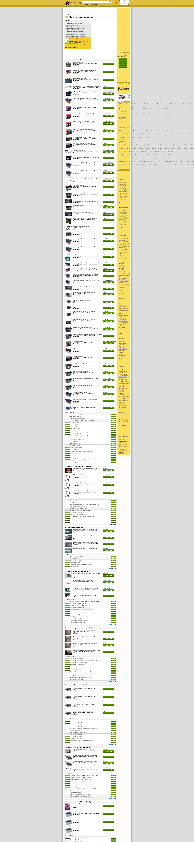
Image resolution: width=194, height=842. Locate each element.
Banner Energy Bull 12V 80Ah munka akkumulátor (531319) (86, 238)
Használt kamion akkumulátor (122, 341)
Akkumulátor (70, 14)
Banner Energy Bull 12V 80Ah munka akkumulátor (84, 246)
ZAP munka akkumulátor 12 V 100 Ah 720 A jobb (84, 106)
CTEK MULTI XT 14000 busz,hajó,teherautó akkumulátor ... (86, 406)
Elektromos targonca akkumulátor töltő (75, 28)
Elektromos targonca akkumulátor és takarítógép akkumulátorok (84, 660)
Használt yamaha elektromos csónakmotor (124, 325)
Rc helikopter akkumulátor (121, 411)
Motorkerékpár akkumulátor (122, 331)
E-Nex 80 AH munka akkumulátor (80, 363)
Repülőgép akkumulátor (124, 409)
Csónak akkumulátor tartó (124, 273)
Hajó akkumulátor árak (78, 62)
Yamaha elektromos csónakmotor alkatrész (123, 322)
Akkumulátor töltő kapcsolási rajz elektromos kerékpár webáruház (84, 728)
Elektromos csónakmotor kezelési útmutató (79, 521)
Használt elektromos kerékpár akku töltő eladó (80, 777)
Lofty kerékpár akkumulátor (122, 429)
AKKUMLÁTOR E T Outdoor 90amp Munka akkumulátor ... (87, 86)
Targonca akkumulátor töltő (76, 669)
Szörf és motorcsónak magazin (76, 422)
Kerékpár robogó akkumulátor (76, 786)
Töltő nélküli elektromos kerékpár (77, 781)
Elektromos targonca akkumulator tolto (78, 658)
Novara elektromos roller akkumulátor (124, 231)
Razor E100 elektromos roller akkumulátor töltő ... (84, 687)
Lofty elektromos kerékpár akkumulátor (123, 238)
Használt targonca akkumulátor (122, 344)
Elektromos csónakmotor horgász (77, 512)
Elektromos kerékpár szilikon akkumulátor (123, 253)
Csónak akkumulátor (123, 271)
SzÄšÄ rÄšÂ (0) (122, 111)
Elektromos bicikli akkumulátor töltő (74, 26)
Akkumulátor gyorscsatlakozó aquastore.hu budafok (81, 451)
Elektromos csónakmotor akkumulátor (95, 5)
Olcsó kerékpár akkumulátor (122, 356)
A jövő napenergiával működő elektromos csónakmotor (82, 516)
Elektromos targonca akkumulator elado (78, 662)
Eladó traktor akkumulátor (121, 288)
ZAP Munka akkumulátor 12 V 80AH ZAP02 (83, 143)
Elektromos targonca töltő (75, 668)
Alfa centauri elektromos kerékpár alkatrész (79, 790)
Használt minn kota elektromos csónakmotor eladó (81, 502)
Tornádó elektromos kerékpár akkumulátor (123, 228)
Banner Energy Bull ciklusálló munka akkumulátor (84, 70)
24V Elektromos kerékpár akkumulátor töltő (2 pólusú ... (85, 755)
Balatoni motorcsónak (75, 428)
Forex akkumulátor (74, 455)
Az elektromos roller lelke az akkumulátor (79, 724)
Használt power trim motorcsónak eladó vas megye (81, 564)
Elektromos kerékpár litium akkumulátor (123, 250)
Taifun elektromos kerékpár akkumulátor (123, 241)
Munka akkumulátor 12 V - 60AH (80, 341)
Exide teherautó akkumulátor (122, 453)
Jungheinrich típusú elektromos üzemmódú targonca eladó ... (86, 650)
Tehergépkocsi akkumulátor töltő (122, 306)
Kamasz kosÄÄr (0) (124, 124)
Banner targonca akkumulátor (122, 262)
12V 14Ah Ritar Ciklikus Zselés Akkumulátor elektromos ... (86, 820)
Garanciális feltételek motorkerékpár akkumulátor (80, 458)
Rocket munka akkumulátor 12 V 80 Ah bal (82, 327)
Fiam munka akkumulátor (79, 150)
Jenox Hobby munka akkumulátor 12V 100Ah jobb (84, 319)
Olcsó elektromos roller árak (76, 730)
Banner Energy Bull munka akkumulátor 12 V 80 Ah (84, 98)
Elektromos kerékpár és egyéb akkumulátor (79, 839)
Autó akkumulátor (74, 457)
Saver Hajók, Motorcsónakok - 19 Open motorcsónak (85, 542)
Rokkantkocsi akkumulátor (121, 394)
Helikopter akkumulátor (124, 396)
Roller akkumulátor (123, 407)
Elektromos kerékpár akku (75, 792)
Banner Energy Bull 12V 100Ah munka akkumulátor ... (85, 170)
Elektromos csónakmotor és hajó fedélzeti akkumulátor (85, 399)
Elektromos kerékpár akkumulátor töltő (75, 31)
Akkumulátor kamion (123, 388)
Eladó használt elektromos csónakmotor (124, 353)
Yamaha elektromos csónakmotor (123, 372)
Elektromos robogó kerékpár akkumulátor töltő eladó (81, 609)
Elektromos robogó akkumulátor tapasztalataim (80, 783)
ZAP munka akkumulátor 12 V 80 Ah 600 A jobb (84, 113)
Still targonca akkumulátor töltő (122, 319)
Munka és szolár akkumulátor (76, 556)
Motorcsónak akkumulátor (78, 5)
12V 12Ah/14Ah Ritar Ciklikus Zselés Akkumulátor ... (85, 812)
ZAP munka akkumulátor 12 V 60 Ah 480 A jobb (84, 121)
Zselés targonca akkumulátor (122, 328)
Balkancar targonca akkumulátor (123, 442)
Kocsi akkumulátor (123, 379)
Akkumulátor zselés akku (75, 445)
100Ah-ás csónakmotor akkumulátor (81, 192)
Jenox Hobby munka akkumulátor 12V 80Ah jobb (84, 311)
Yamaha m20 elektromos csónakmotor (124, 369)
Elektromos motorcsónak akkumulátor (78, 414)
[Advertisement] (89, 11)
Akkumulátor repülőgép (124, 419)
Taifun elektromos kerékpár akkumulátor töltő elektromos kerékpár (84, 601)
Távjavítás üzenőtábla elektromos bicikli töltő (80, 613)
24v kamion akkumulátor (124, 421)
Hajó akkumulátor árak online (79, 78)
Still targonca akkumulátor (121, 391)
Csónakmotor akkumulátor (79, 205)
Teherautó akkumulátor (123, 398)
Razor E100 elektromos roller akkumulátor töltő (83, 703)
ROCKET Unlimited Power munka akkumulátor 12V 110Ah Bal (87, 334)
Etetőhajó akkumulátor (78, 232)
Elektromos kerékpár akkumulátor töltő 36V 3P (83, 749)
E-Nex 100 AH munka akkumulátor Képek (82, 385)
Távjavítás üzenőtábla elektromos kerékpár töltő (80, 779)
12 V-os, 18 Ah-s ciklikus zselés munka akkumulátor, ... (85, 218)
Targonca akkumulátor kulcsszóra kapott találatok (80, 677)
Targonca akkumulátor (123, 405)
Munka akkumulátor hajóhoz (76, 447)
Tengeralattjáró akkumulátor (122, 386)
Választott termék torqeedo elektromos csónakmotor (81, 510)
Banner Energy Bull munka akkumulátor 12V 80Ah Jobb (86, 274)
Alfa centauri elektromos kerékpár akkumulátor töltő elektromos (84, 775)
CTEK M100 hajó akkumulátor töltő (81, 226)
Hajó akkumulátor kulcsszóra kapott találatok (80, 435)
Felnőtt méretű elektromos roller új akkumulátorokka (81, 740)
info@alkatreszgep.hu (72, 47)
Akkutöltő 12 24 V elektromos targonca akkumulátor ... (85, 630)
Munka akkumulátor (77, 156)
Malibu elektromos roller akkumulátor (124, 256)
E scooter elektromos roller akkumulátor (123, 234)
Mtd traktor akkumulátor (124, 423)
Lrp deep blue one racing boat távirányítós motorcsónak (82, 420)
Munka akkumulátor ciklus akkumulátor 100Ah (83, 286)
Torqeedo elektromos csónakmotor (77, 514)
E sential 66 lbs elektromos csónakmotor (82, 490)
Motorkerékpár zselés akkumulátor (123, 297)
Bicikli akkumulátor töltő (124, 308)
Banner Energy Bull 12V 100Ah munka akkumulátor (85, 162)
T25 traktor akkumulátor (124, 418)
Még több (113, 524)
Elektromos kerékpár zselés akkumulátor (75, 34)
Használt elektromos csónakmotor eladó (78, 508)
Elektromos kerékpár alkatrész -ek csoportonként (80, 796)
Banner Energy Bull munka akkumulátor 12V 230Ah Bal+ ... (86, 280)
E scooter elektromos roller (76, 742)
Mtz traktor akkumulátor (124, 414)
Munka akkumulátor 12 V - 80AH (80, 356)
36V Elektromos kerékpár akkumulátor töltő (83, 580)
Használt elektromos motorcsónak (123, 279)
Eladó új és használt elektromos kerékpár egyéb (80, 794)
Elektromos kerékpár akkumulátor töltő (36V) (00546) (85, 767)
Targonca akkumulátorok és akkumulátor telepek (80, 671)
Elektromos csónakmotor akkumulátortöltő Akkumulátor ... (86, 178)
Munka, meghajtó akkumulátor (80, 392)
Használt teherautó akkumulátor (123, 350)
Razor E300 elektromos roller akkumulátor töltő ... (84, 695)
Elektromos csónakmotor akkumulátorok (79, 506)
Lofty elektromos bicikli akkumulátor (124, 244)
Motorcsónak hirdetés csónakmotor (123, 294)
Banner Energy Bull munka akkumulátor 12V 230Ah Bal (85, 268)
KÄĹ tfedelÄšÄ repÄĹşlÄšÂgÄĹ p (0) (124, 118)
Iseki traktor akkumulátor (124, 444)
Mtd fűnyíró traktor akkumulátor (123, 426)
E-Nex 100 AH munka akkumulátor (81, 371)
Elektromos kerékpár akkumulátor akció (78, 837)
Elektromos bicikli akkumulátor (77, 607)
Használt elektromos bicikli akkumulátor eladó (80, 605)
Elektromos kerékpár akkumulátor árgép (78, 620)
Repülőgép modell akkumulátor (122, 337)
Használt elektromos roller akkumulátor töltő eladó (81, 721)
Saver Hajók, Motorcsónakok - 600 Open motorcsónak (85, 548)
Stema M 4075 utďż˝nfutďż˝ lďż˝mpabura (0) (122, 141)
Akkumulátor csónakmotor (121, 269)
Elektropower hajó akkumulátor (77, 439)
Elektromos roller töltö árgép (76, 736)
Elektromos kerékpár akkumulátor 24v (123, 213)
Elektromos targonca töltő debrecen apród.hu (79, 666)
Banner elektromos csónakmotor (77, 518)
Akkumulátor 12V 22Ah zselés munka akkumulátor (84, 292)
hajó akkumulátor (77, 254)
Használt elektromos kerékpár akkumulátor (79, 616)
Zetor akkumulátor (123, 377)
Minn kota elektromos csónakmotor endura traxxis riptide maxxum (84, 504)
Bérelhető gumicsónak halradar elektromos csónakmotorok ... (86, 468)
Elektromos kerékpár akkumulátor (77, 622)
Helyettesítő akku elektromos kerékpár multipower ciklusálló (83, 788)
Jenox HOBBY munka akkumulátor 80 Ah (82, 300)
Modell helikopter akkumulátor (122, 334)
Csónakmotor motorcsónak (121, 362)
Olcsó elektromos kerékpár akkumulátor (123, 203)
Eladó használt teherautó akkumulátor (124, 282)
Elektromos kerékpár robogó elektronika (78, 785)
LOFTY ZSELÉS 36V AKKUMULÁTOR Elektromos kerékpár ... (87, 804)
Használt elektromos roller (75, 738)
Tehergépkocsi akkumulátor (122, 403)
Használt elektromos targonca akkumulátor (76, 36)
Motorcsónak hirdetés (74, 426)
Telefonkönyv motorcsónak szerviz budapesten (80, 432)
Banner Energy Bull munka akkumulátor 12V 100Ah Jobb (86, 262)
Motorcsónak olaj (74, 566)
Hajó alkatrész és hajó (75, 460)
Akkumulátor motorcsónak (112, 5)
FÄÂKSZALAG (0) (124, 121)
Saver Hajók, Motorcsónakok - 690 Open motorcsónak (85, 529)
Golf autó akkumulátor (123, 300)
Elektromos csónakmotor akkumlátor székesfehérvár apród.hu (83, 520)
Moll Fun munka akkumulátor (79, 348)
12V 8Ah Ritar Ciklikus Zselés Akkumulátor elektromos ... (86, 828)
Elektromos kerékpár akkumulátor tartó (123, 259)
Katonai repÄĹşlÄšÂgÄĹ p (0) (124, 127)
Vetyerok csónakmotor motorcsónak (123, 365)
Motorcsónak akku (74, 424)
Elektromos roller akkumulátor (76, 726)
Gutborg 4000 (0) (122, 167)
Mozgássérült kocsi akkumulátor (123, 450)
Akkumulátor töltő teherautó (123, 313)
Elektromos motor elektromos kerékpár (78, 614)
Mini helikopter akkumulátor (122, 439)
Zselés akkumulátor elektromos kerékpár (75, 33)
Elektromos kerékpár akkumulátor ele (78, 618)
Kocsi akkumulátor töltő (124, 310)
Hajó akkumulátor (74, 441)
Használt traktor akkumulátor (122, 347)
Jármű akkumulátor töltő (75, 560)
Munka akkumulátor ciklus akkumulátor (82, 200)
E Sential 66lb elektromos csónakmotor (81, 482)
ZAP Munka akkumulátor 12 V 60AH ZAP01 (83, 129)
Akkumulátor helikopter (124, 416)
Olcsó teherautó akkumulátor (122, 359)
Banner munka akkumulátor (76, 443)
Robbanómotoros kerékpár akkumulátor (123, 435)
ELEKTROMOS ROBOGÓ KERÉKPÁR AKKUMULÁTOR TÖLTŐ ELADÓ (86, 574)
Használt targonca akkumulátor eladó (78, 675)
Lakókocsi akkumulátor (75, 562)
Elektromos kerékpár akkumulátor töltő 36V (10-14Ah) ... (86, 588)
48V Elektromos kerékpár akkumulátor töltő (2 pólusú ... (85, 761)
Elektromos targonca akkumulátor (77, 664)
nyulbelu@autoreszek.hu (70, 43)
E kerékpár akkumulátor (124, 381)
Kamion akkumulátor (123, 400)
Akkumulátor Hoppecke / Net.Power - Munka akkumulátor (86, 378)
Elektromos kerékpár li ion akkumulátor (123, 210)
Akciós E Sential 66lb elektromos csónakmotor (83, 474)
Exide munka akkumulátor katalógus (81, 91)
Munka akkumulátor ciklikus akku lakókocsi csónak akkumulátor (84, 433)
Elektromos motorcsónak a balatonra (78, 418)
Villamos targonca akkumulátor (77, 679)
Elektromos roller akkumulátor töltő (74, 29)
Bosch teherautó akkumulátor (122, 432)
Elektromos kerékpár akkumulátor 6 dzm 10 (123, 206)
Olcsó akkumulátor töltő (75, 453)
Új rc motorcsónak (74, 430)
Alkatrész (67, 5)
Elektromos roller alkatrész (76, 734)
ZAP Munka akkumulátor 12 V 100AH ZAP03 (83, 137)
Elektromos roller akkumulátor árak (77, 722)
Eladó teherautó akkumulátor (122, 291)
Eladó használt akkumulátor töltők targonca (79, 673)
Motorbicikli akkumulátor (124, 383)
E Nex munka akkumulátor (79, 185)
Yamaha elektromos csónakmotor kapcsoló (123, 375)
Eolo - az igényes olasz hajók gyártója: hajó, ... (83, 535)
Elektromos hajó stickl (75, 462)
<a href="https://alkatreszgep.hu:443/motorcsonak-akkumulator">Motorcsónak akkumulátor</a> (123, 97)
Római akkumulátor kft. (75, 449)
